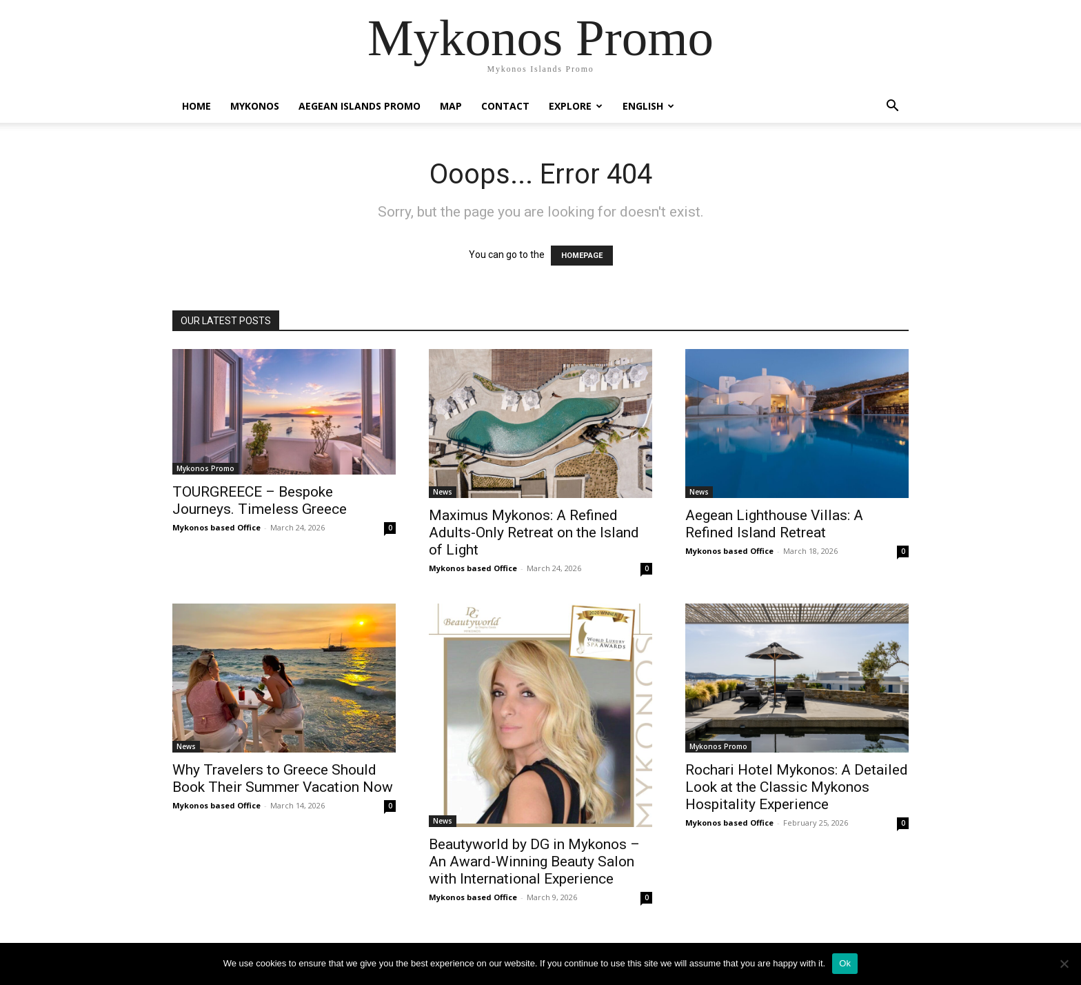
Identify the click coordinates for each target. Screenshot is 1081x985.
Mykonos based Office (216, 527)
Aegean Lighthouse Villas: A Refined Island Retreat (774, 524)
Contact (505, 105)
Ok (845, 963)
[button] (892, 107)
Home (196, 105)
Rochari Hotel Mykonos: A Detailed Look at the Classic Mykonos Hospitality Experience (796, 787)
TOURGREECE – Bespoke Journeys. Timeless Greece (259, 500)
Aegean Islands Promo (360, 105)
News (442, 492)
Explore (576, 105)
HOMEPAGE (582, 255)
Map (451, 105)
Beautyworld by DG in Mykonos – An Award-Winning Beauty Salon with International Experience (534, 861)
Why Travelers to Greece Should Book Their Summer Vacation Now (282, 778)
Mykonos (254, 105)
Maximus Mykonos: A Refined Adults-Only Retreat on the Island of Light (534, 532)
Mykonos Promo (205, 468)
